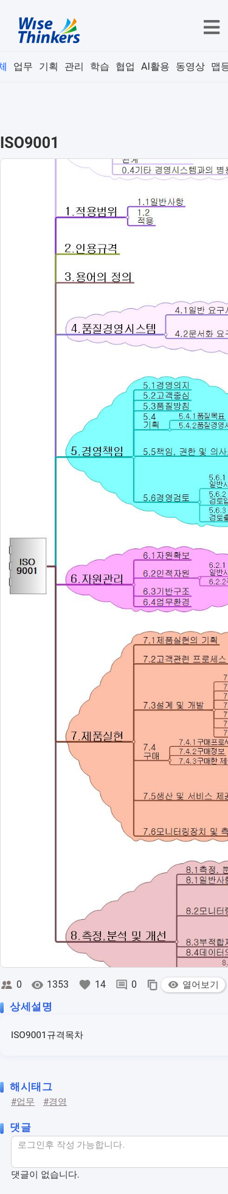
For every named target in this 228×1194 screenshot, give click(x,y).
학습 (99, 66)
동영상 (190, 66)
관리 (74, 66)
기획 (48, 66)
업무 (23, 66)
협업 (125, 66)
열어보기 (193, 985)
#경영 (55, 1101)
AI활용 (155, 66)
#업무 (23, 1101)
